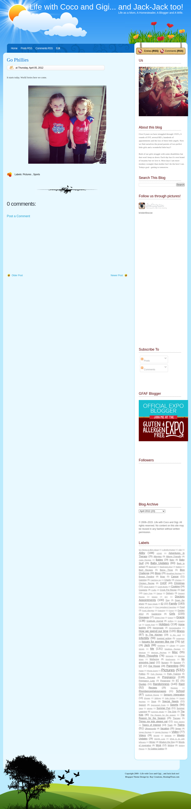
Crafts (153, 590)
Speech (142, 705)
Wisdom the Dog (167, 742)
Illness (181, 631)
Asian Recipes (145, 560)
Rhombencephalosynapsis (152, 691)
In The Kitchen (154, 634)
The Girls (172, 711)
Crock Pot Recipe (168, 590)
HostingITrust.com (171, 777)
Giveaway (144, 617)
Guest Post (150, 624)
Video (175, 731)
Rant (182, 684)
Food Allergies (148, 610)
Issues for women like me (158, 641)
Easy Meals (153, 604)
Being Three (166, 570)
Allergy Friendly (173, 556)
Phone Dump (152, 671)
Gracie (180, 617)
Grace (170, 617)
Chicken (178, 580)
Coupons (143, 590)
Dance (159, 593)
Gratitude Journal (155, 621)
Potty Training (174, 674)
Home (14, 48)
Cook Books (163, 587)
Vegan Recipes (145, 732)
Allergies (158, 556)
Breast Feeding (146, 576)
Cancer (175, 576)
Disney (154, 597)
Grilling (170, 621)
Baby (172, 560)
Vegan (178, 728)
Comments (170, 51)
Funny (171, 610)
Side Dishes (170, 698)
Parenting (172, 665)
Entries (147, 51)
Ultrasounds (150, 728)
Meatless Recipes (172, 649)
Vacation (164, 728)
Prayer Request (147, 677)
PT (177, 680)
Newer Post (117, 275)
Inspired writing (164, 638)
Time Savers (179, 722)
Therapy (176, 718)
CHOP (163, 583)
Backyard (153, 567)
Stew (141, 708)
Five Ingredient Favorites (165, 607)
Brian (162, 576)
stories (149, 708)
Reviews (174, 688)
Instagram (180, 638)
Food (182, 607)
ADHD (159, 553)
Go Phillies (18, 60)
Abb (180, 550)
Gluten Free (159, 617)
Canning (143, 580)
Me (152, 648)
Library (172, 645)
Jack (147, 645)
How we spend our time (153, 631)
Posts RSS (26, 48)
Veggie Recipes (161, 732)
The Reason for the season (163, 715)
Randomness (161, 684)
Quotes (142, 684)
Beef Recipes (146, 570)
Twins (181, 724)
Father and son (145, 607)
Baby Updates (159, 563)
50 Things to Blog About (149, 550)
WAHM (156, 735)
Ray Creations (156, 777)
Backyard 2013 (166, 567)
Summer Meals (157, 712)
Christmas (179, 583)
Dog (168, 600)
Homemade (158, 628)
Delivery (170, 593)
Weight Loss (159, 739)
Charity (167, 580)
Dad (183, 590)
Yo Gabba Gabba (156, 748)
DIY (166, 597)
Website (168, 735)
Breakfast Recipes (174, 573)
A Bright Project (168, 550)
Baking (179, 567)
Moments (169, 656)
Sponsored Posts (158, 705)
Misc (175, 652)
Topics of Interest (151, 725)
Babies (159, 559)
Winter (152, 742)
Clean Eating (149, 587)
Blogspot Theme (132, 777)
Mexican (142, 652)
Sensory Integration (174, 694)
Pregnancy (169, 677)
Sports (36, 174)
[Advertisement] (36, 246)
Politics (142, 674)
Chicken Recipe (146, 583)
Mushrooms (170, 659)
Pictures (27, 174)
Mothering (154, 659)
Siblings (157, 698)
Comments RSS (44, 48)
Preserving (165, 681)
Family (173, 603)
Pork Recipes (157, 674)
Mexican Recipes (159, 652)
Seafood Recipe (152, 695)
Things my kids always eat (153, 721)
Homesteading (175, 628)
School (180, 691)
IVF (183, 641)
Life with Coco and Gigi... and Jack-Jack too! (106, 7)
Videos (142, 735)
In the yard (175, 635)
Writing (171, 745)
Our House (154, 666)
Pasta (141, 671)
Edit (58, 48)
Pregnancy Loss (147, 681)
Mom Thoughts (148, 655)
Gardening (156, 614)
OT (140, 666)
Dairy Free (148, 593)
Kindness (161, 645)
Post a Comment (18, 216)
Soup (153, 701)
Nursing (177, 662)
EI (162, 603)
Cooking (175, 586)
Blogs (158, 573)
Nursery (165, 662)
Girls (172, 613)
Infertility (144, 638)
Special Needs (170, 701)
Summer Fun (163, 708)
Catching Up (155, 580)
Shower (147, 698)
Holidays (164, 624)
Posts (145, 360)
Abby (142, 553)
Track (170, 725)
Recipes (153, 687)
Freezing (161, 610)
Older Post (17, 275)
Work (158, 745)
